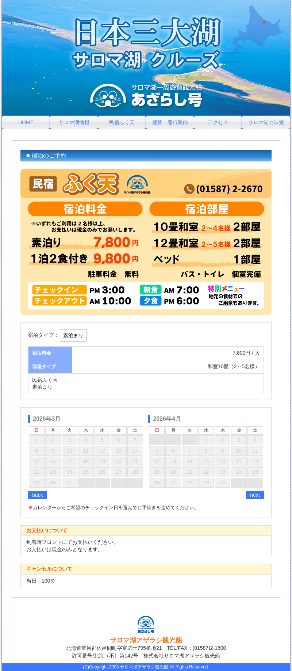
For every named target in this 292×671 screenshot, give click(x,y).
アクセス (218, 122)
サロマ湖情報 (74, 122)
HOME (26, 122)
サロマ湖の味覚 (266, 122)
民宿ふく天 (122, 122)
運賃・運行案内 (170, 122)
